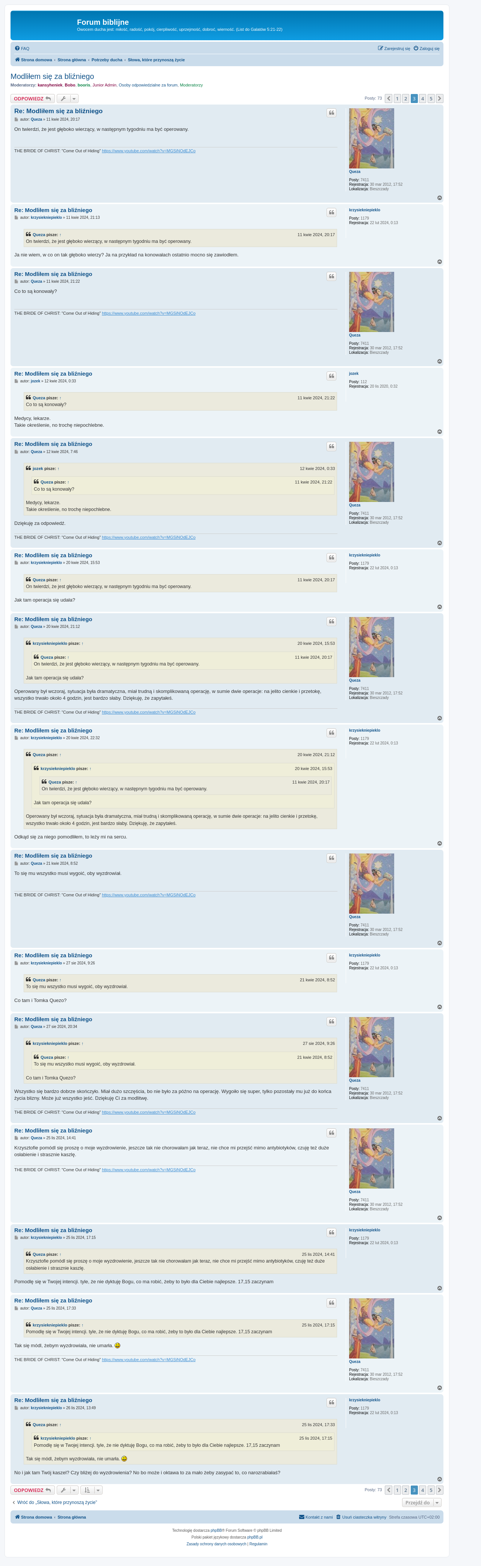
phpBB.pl (255, 1537)
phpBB (216, 1530)
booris (84, 85)
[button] (388, 98)
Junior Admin (104, 85)
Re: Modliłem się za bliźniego (58, 111)
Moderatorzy (191, 85)
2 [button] (405, 98)
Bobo (70, 85)
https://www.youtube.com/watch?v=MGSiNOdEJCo (148, 151)
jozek (353, 373)
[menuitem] (21, 48)
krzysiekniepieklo (364, 210)
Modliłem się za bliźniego (52, 76)
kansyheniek (50, 85)
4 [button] (422, 98)
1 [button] (397, 98)
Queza (354, 172)
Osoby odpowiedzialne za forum (148, 85)
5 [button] (431, 98)
